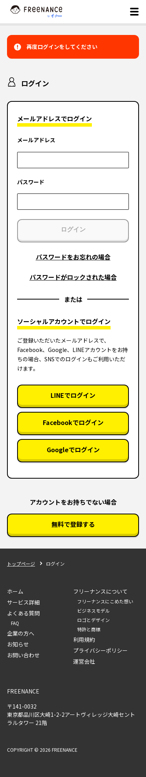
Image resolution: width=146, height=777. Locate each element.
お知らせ (18, 644)
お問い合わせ (23, 655)
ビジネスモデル (93, 610)
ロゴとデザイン (93, 620)
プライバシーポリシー (100, 650)
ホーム (15, 591)
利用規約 (84, 639)
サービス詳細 (23, 602)
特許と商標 (88, 629)
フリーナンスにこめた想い (105, 601)
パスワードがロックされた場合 (73, 277)
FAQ (15, 623)
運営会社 (84, 661)
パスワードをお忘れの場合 (73, 256)
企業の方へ (20, 633)
